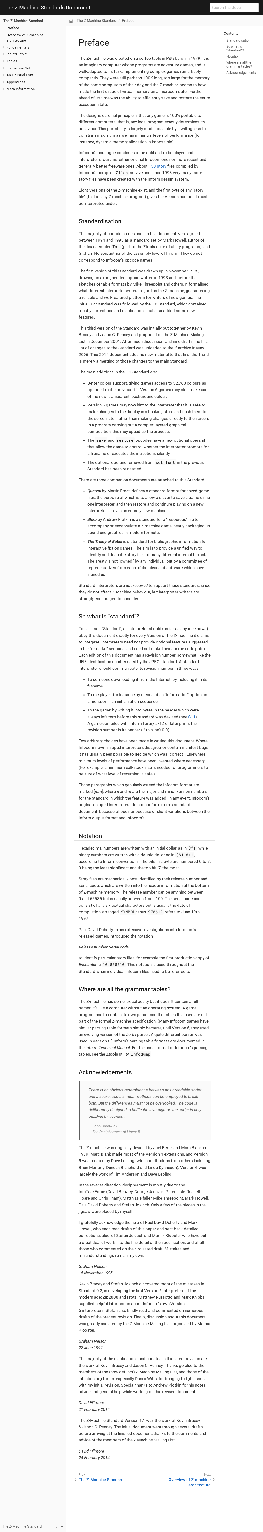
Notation (233, 56)
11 (191, 716)
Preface (13, 28)
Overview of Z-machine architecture (190, 1482)
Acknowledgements (241, 73)
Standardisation (238, 40)
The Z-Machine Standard (23, 21)
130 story (157, 166)
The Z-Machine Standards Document (47, 7)
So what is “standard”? (235, 48)
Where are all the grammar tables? (239, 64)
